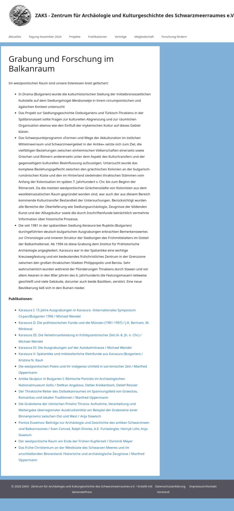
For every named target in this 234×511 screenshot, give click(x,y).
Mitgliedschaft (144, 36)
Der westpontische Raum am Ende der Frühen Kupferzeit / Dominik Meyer (76, 441)
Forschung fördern (174, 36)
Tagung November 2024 (45, 36)
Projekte (74, 36)
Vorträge (121, 36)
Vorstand (163, 492)
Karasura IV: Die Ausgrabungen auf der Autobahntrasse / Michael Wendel (75, 347)
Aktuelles (15, 36)
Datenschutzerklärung (170, 486)
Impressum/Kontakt (203, 486)
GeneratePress (82, 492)
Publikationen (97, 36)
